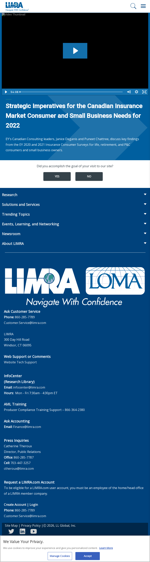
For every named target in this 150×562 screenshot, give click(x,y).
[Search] (133, 6)
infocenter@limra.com (29, 387)
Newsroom (11, 233)
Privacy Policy (31, 525)
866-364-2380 (75, 410)
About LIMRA (13, 243)
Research (9, 194)
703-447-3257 (20, 463)
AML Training (15, 404)
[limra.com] (17, 6)
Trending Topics (16, 214)
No (89, 176)
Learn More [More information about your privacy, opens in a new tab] (106, 549)
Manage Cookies (60, 557)
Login (33, 504)
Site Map (11, 525)
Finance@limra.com (27, 427)
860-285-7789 (25, 317)
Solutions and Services (21, 204)
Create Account (15, 504)
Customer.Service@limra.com (25, 323)
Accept (88, 557)
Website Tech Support (20, 362)
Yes (57, 176)
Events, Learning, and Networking (30, 224)
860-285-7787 (24, 457)
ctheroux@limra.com (19, 468)
